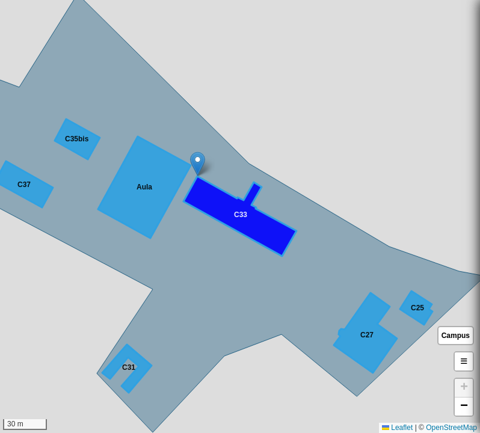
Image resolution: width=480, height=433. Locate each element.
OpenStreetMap (451, 427)
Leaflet (397, 427)
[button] (197, 164)
